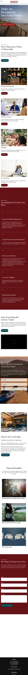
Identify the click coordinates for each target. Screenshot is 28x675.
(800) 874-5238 (15, 663)
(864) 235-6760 (15, 662)
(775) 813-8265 (15, 661)
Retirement (14, 674)
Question (3, 594)
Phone (2, 588)
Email (2, 583)
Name (2, 577)
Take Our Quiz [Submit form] (5, 394)
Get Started (4, 330)
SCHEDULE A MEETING (8, 24)
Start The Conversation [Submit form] (7, 605)
